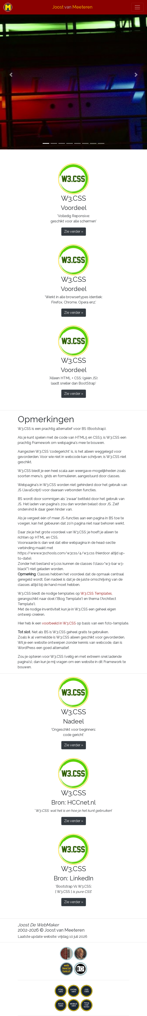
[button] (11, 74)
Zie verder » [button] (73, 231)
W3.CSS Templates (96, 593)
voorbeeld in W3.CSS (59, 623)
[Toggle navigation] (137, 7)
